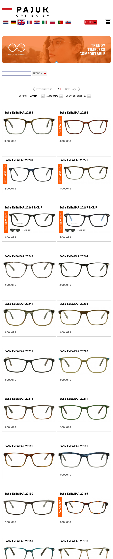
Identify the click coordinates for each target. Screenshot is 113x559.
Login (89, 22)
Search (37, 70)
